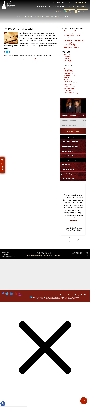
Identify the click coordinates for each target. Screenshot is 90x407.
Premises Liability (69, 86)
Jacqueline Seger (67, 174)
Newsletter (53, 16)
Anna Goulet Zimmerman (70, 142)
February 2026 (68, 60)
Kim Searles (66, 164)
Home (18, 16)
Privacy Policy (74, 295)
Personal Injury (69, 85)
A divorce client (38, 59)
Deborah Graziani (68, 169)
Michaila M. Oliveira (68, 151)
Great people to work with (72, 47)
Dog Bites (67, 79)
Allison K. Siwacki (68, 156)
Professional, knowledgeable (73, 40)
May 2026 (67, 54)
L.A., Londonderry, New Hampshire (16, 59)
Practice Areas (34, 16)
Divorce (66, 77)
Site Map (84, 295)
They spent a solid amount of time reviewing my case (73, 32)
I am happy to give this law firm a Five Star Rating (74, 44)
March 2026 (67, 58)
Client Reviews (44, 16)
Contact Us (65, 16)
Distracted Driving (70, 76)
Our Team (25, 16)
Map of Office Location (45, 274)
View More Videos (73, 131)
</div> (13, 400)
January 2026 (68, 62)
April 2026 (67, 56)
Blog (59, 16)
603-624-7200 (44, 6)
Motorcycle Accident (70, 83)
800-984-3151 (59, 6)
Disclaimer (63, 295)
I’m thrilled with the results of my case (73, 36)
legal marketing (59, 298)
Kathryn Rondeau (68, 179)
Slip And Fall (67, 90)
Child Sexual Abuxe (70, 72)
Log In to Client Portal (78, 6)
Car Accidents (68, 70)
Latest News (68, 81)
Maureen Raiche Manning (70, 146)
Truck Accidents (69, 92)
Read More (73, 220)
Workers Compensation (71, 94)
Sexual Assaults (69, 88)
